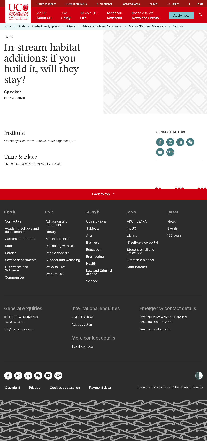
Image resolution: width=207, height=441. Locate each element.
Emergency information (155, 329)
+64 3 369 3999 (14, 322)
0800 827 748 (13, 317)
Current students (76, 4)
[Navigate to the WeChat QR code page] (190, 142)
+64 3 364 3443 (82, 317)
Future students (46, 4)
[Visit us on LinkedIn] (180, 142)
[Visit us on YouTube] (160, 152)
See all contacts (82, 346)
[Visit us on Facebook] (160, 142)
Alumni (153, 4)
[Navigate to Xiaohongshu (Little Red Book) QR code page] (170, 152)
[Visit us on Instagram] (170, 142)
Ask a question (82, 324)
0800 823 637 (163, 322)
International (104, 4)
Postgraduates (130, 4)
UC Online (173, 4)
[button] (181, 15)
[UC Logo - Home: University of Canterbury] (18, 11)
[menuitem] (44, 15)
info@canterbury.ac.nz (19, 329)
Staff (200, 4)
